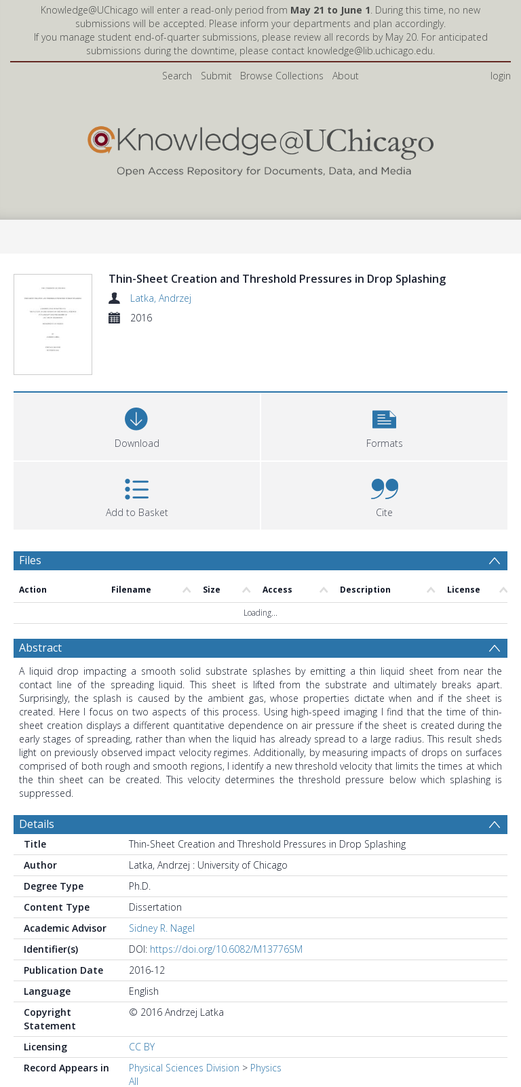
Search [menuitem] (177, 75)
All (133, 1035)
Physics (266, 1021)
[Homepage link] (260, 148)
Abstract (40, 601)
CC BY (142, 1000)
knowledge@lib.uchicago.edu (370, 50)
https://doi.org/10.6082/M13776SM (226, 902)
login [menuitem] (500, 75)
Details (36, 777)
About (345, 75)
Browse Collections (282, 75)
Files (30, 514)
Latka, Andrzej (160, 298)
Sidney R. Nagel (162, 881)
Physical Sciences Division (184, 1021)
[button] (384, 379)
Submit (216, 75)
